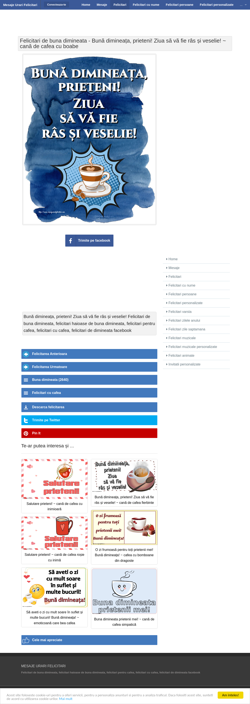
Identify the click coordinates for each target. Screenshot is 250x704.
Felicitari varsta (179, 312)
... (241, 4)
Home (172, 259)
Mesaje (173, 268)
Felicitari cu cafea (46, 393)
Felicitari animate (180, 355)
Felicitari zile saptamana (185, 329)
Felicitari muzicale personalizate (191, 347)
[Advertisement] (125, 20)
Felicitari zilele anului (183, 320)
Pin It (36, 433)
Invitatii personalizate (183, 364)
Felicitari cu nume (180, 285)
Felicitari (173, 276)
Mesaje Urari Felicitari (20, 5)
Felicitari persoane (181, 294)
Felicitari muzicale (181, 338)
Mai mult (66, 699)
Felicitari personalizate (184, 303)
